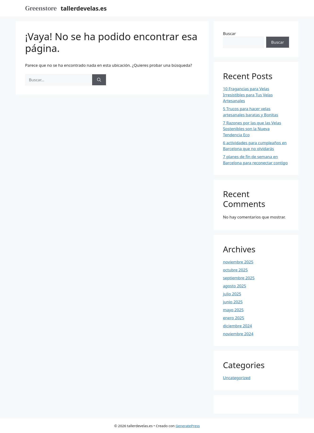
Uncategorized (237, 377)
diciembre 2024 (237, 325)
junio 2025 (233, 301)
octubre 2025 (235, 270)
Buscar (229, 33)
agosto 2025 (234, 286)
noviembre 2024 (238, 333)
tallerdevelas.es (84, 8)
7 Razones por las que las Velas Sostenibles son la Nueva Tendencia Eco (252, 128)
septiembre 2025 (239, 278)
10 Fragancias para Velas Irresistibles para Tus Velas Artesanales (248, 94)
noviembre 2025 (238, 262)
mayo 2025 (233, 309)
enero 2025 (233, 317)
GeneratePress (187, 425)
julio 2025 (232, 293)
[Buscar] (99, 80)
